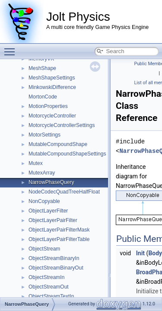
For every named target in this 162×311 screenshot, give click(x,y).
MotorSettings (44, 135)
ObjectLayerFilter (48, 211)
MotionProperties (48, 106)
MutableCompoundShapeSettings (67, 154)
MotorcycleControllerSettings (62, 125)
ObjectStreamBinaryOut (56, 268)
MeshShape (42, 68)
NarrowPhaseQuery (51, 182)
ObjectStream (44, 249)
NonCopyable (44, 201)
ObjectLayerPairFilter (53, 220)
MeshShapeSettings (52, 78)
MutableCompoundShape (58, 144)
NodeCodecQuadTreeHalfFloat (64, 192)
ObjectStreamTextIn (51, 296)
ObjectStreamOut (49, 287)
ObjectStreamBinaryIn (54, 258)
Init (140, 253)
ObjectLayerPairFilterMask (59, 230)
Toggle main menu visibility (11, 48)
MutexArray (42, 173)
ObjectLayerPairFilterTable (59, 239)
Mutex (36, 163)
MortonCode (43, 97)
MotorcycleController (52, 116)
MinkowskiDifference (52, 87)
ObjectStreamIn (46, 277)
